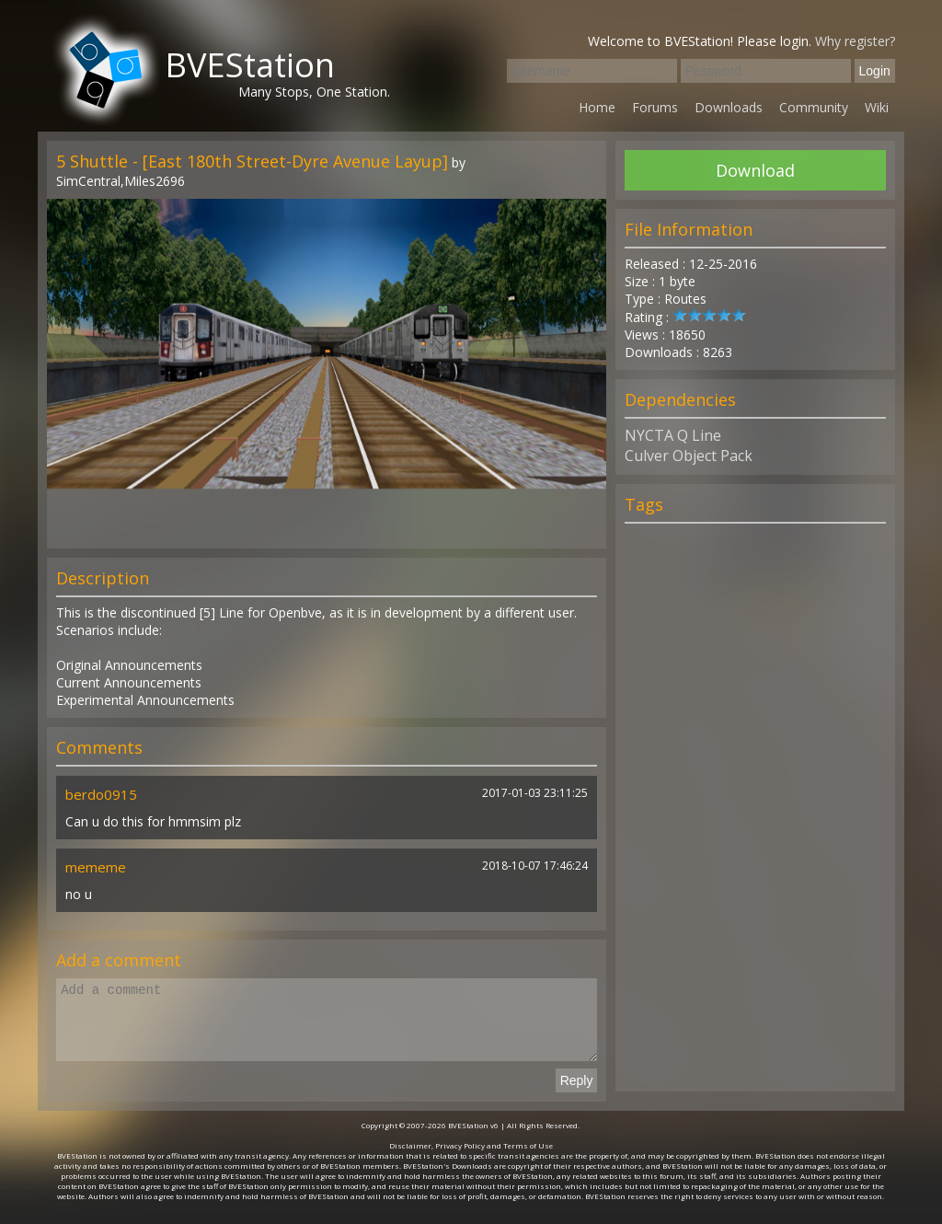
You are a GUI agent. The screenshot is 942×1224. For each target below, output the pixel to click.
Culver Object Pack (688, 455)
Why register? (855, 41)
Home (597, 107)
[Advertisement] (755, 815)
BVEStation (250, 64)
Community (813, 107)
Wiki (877, 107)
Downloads (729, 107)
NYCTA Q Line (673, 435)
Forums (655, 107)
